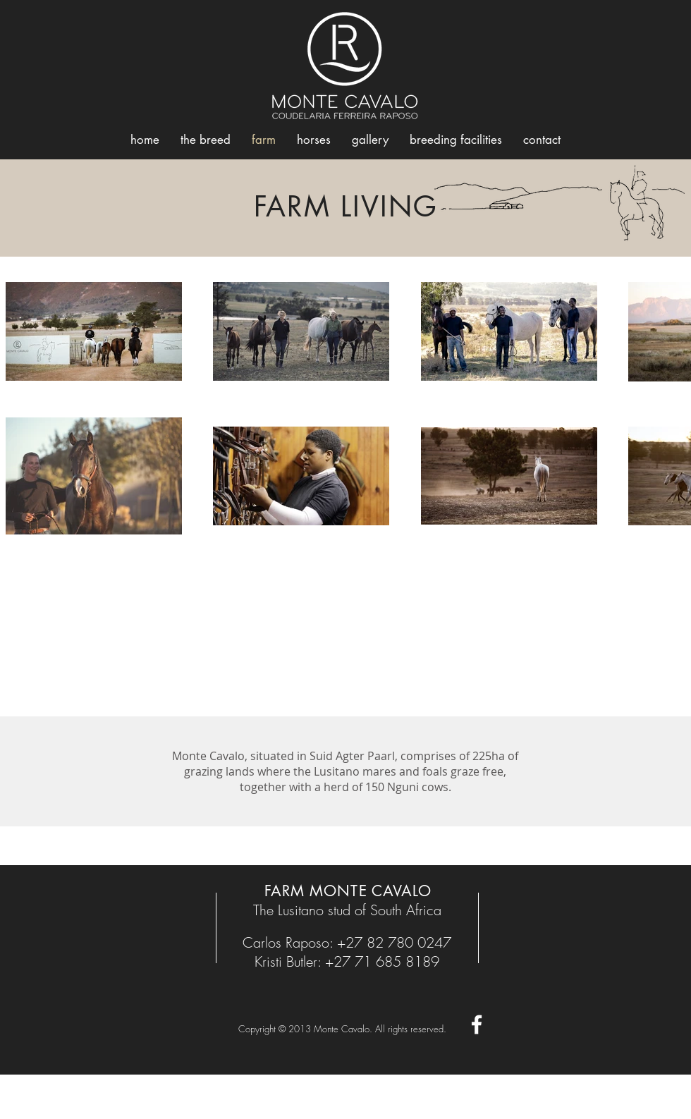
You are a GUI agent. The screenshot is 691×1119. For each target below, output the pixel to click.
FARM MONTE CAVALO (348, 890)
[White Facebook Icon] (476, 1024)
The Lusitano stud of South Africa (347, 909)
